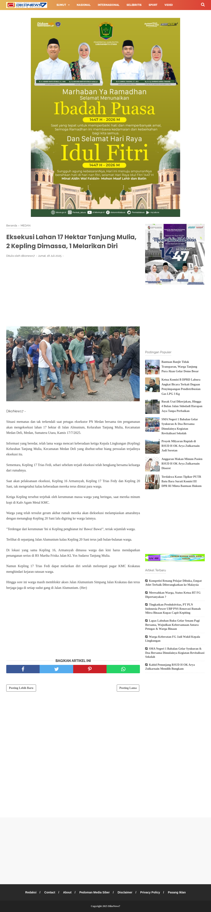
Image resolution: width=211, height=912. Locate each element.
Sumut (61, 5)
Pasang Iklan (177, 892)
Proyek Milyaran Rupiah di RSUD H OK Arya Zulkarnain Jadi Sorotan (180, 446)
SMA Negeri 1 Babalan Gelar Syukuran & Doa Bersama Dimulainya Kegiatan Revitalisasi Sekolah (174, 652)
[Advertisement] (73, 291)
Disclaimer (125, 892)
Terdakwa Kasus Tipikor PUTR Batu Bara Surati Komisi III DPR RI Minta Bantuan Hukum (181, 481)
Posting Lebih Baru (21, 688)
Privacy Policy (150, 892)
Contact (49, 892)
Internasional (108, 5)
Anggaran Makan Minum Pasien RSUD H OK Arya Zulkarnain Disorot (181, 463)
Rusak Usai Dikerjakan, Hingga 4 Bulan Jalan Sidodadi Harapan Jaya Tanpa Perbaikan (181, 406)
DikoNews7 (114, 906)
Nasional (83, 5)
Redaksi (30, 892)
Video (169, 5)
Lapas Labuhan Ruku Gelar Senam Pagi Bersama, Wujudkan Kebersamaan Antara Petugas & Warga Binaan (172, 624)
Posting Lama (128, 688)
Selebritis (134, 5)
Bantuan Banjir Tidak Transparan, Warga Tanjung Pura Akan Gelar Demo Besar (180, 366)
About (67, 892)
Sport (153, 5)
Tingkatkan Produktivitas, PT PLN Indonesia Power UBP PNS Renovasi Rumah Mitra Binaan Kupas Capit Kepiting (173, 608)
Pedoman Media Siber (94, 892)
